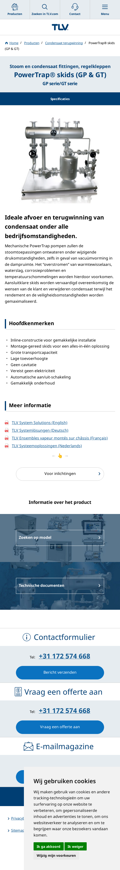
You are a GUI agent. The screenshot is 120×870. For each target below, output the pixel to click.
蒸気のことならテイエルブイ (60, 27)
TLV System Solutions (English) (39, 422)
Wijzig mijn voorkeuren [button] (56, 855)
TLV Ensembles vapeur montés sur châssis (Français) (60, 438)
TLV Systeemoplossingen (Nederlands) (47, 445)
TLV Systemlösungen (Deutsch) (40, 430)
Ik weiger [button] (75, 846)
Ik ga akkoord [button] (48, 846)
